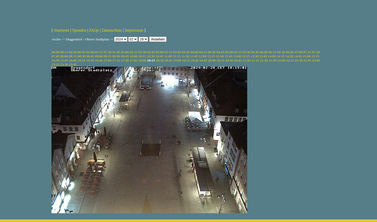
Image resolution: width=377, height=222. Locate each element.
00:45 (81, 52)
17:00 (107, 60)
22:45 (307, 60)
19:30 (194, 60)
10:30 (151, 56)
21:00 (246, 60)
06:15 (272, 52)
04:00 (194, 52)
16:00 (72, 60)
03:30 (177, 52)
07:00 (298, 52)
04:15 (203, 52)
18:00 (142, 60)
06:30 (281, 52)
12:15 (211, 56)
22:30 (298, 60)
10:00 (133, 56)
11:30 (185, 56)
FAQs (94, 30)
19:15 (186, 60)
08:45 (90, 56)
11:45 (194, 56)
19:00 (177, 60)
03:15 (168, 52)
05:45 (255, 52)
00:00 (55, 52)
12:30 (220, 56)
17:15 (116, 60)
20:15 (220, 60)
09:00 (99, 56)
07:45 (55, 56)
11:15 (177, 56)
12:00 (202, 56)
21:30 (264, 60)
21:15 (255, 60)
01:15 (99, 52)
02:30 (142, 52)
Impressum (134, 30)
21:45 (272, 60)
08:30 (81, 56)
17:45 (133, 60)
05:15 (238, 52)
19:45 (203, 60)
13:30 (254, 56)
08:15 (72, 56)
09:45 (125, 56)
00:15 (64, 52)
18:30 (160, 60)
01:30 (107, 52)
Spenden (79, 30)
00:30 (72, 52)
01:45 (116, 52)
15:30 (55, 60)
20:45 (238, 60)
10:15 (142, 56)
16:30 (90, 60)
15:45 (64, 60)
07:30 (316, 52)
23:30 (64, 64)
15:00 (306, 56)
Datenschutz (112, 30)
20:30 (229, 60)
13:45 (263, 56)
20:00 (212, 60)
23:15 (55, 64)
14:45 (298, 56)
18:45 (168, 60)
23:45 (72, 64)
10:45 (159, 56)
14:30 (289, 56)
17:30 (125, 60)
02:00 (125, 52)
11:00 (168, 56)
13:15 (246, 56)
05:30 (246, 52)
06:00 (264, 52)
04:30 (212, 52)
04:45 (220, 52)
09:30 (116, 56)
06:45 (290, 52)
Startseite (61, 30)
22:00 (281, 60)
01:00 (90, 52)
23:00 (316, 60)
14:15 (280, 56)
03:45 (186, 52)
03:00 (159, 52)
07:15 (307, 52)
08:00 (64, 56)
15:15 (315, 56)
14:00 (272, 56)
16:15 (81, 60)
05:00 (229, 52)
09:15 (107, 56)
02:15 (133, 52)
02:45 (151, 52)
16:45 (99, 60)
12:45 (228, 56)
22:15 (290, 60)
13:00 (237, 56)
